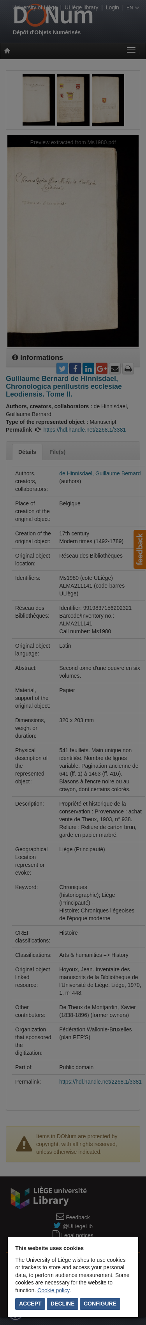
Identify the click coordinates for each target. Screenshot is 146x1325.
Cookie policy (53, 1290)
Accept (30, 1303)
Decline (62, 1303)
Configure (100, 1303)
